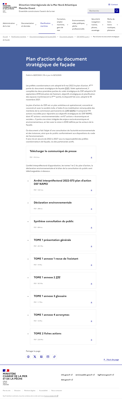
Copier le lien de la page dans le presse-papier (54, 356)
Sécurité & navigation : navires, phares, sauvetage (96, 25)
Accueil (5, 37)
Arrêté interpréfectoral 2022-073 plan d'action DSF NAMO (62, 182)
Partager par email (48, 356)
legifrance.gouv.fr (105, 375)
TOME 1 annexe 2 (47, 277)
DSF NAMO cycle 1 (83, 37)
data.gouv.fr (66, 380)
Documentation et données (27, 24)
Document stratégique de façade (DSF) (43, 37)
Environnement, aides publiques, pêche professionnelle (78, 24)
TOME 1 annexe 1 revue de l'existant (56, 259)
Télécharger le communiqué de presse (53, 151)
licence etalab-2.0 (50, 396)
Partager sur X (35, 356)
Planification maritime (45, 24)
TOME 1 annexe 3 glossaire (50, 296)
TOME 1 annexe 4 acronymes (51, 315)
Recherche (117, 10)
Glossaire (17, 391)
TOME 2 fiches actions (47, 333)
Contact (114, 4)
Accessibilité (43, 391)
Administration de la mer (9, 24)
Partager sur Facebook (28, 356)
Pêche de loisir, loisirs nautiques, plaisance (111, 25)
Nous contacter (56, 391)
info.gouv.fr (65, 375)
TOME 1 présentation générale (52, 240)
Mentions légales (29, 391)
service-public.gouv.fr (84, 375)
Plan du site (6, 391)
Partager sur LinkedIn (41, 356)
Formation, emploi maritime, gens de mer (61, 25)
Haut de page (112, 359)
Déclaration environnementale (53, 203)
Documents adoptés (66, 37)
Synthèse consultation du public (54, 221)
